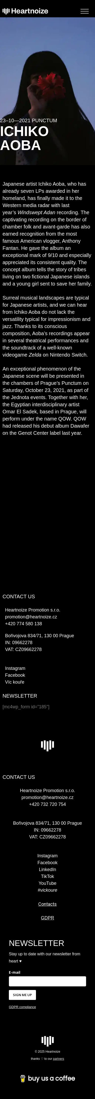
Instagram (15, 668)
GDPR (47, 917)
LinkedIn (47, 869)
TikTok (47, 876)
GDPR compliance (22, 1007)
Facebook (15, 675)
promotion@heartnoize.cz (47, 797)
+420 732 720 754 (47, 804)
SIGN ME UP (22, 995)
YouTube (47, 883)
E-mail (14, 972)
